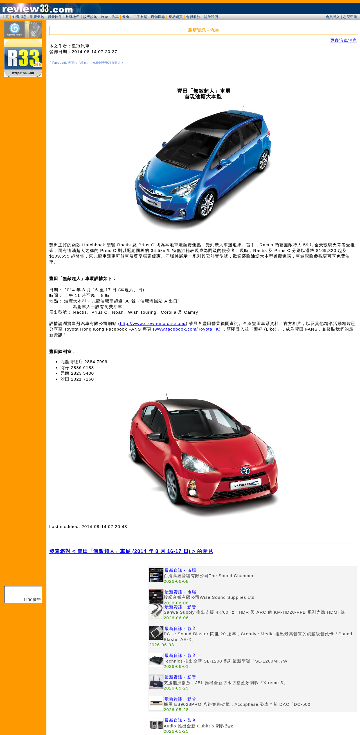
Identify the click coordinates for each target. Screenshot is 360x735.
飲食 (125, 17)
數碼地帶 (73, 17)
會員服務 (193, 17)
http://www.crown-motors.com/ (153, 323)
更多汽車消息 (343, 40)
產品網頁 (175, 17)
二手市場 (140, 17)
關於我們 (211, 17)
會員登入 (333, 17)
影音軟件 (55, 17)
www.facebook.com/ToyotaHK (187, 329)
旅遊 (104, 17)
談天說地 (90, 17)
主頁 (5, 17)
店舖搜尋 (158, 17)
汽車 (115, 17)
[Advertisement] (98, 605)
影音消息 (19, 17)
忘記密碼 (350, 17)
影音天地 (37, 17)
